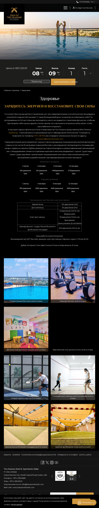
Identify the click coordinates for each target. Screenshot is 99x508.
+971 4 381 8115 (39, 136)
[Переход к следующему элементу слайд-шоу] (79, 476)
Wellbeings (13, 133)
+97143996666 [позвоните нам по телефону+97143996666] (82, 2)
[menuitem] (54, 8)
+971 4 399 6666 (19, 478)
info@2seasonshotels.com (33, 484)
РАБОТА (7, 455)
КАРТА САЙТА (85, 455)
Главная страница (11, 90)
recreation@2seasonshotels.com (49, 139)
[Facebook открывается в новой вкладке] (42, 462)
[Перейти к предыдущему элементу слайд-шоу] (52, 476)
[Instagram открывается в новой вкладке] (51, 462)
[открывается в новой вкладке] (60, 476)
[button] (38, 71)
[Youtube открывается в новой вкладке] (56, 462)
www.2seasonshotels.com (23, 487)
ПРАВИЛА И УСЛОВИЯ (67, 455)
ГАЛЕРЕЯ (16, 455)
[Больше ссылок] (64, 8)
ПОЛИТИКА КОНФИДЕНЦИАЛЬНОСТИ (38, 455)
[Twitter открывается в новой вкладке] (47, 462)
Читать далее (16, 504)
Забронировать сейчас (64, 82)
